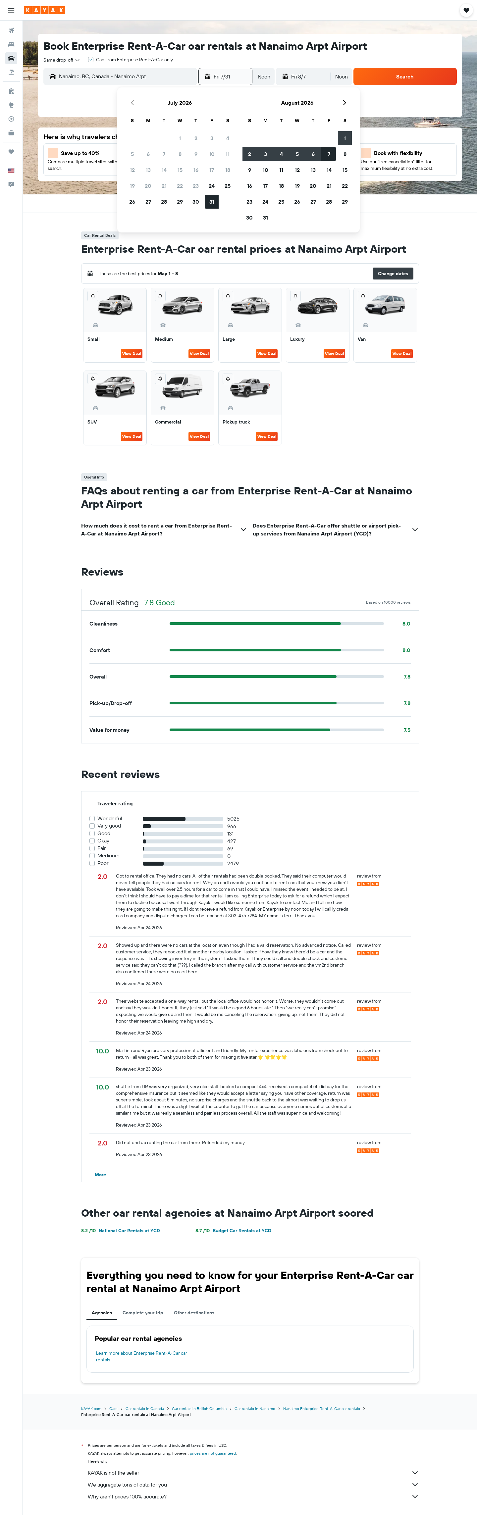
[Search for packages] (11, 72)
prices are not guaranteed (213, 1453)
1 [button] (180, 138)
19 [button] (132, 185)
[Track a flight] (11, 119)
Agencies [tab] (102, 1313)
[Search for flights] (11, 30)
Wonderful (109, 818)
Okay (103, 840)
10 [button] (212, 154)
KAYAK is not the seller (253, 1473)
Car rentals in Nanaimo (255, 1408)
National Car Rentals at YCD (120, 1231)
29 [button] (180, 201)
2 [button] (195, 138)
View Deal (131, 353)
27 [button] (148, 201)
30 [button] (195, 201)
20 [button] (148, 185)
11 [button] (228, 154)
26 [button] (132, 201)
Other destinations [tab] (194, 1313)
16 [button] (195, 170)
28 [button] (164, 201)
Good (103, 833)
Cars (113, 1408)
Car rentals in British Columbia (199, 1408)
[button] (11, 10)
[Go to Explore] (11, 105)
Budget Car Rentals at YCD (233, 1231)
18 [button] (227, 170)
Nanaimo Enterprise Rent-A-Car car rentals (321, 1408)
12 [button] (132, 170)
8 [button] (180, 154)
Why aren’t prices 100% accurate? (253, 1496)
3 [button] (211, 138)
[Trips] (11, 151)
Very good (109, 826)
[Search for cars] (11, 58)
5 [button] (132, 154)
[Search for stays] (11, 44)
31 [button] (211, 201)
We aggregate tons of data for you (253, 1485)
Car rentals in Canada (145, 1408)
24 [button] (212, 185)
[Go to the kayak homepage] (44, 10)
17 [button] (211, 170)
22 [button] (180, 185)
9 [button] (195, 154)
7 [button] (164, 154)
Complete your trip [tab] (143, 1313)
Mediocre (108, 855)
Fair (101, 848)
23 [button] (196, 185)
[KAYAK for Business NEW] (11, 132)
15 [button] (180, 170)
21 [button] (164, 185)
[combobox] (61, 60)
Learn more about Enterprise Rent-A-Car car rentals (141, 1356)
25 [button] (228, 185)
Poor (102, 863)
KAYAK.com (91, 1408)
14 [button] (164, 170)
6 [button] (148, 154)
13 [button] (148, 170)
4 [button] (227, 138)
